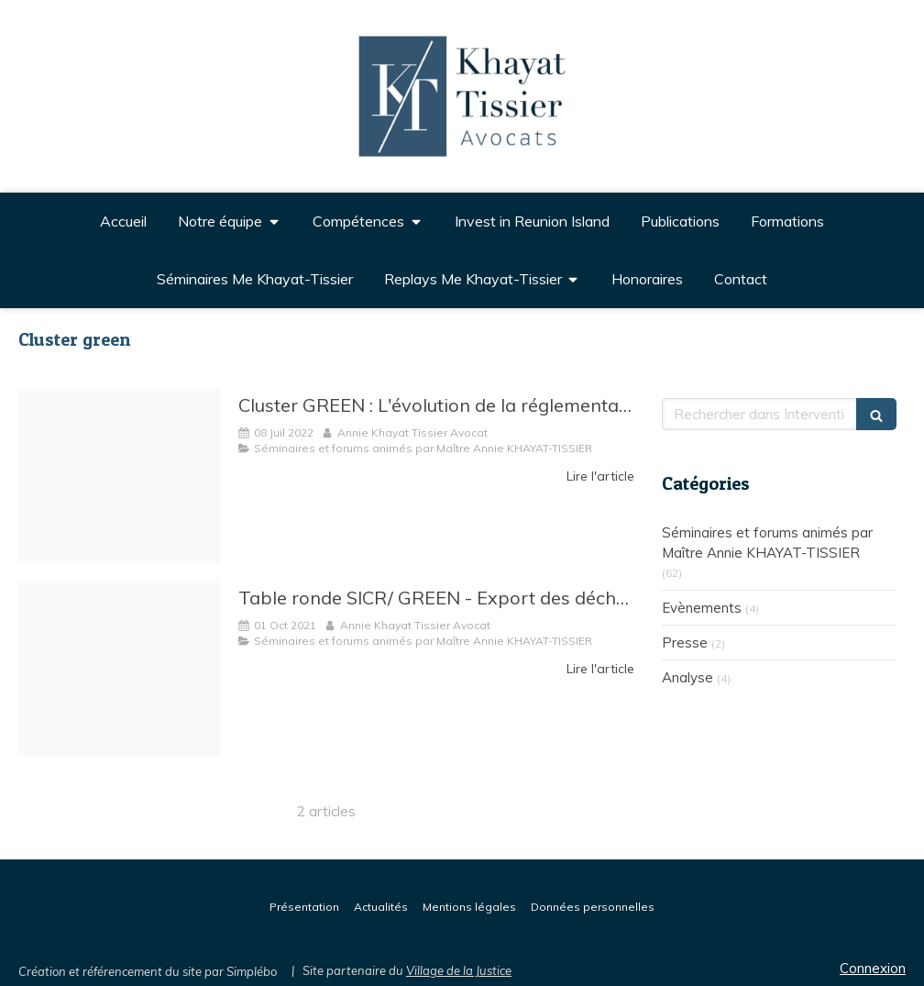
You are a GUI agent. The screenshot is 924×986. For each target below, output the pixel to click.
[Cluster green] (119, 476)
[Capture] (119, 669)
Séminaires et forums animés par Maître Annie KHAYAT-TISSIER (767, 542)
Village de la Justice (459, 970)
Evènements (702, 607)
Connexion (873, 968)
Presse (685, 642)
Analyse (687, 677)
